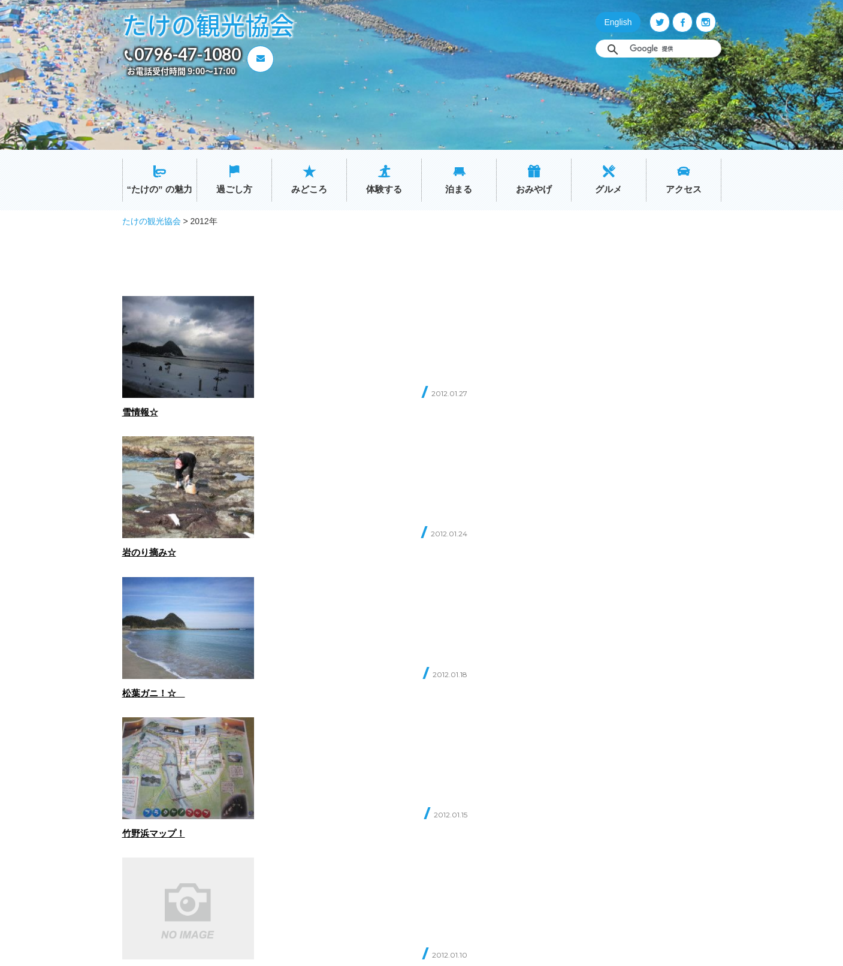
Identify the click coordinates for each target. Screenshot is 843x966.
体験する (384, 189)
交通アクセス (387, 796)
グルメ (608, 189)
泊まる (458, 189)
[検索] (672, 48)
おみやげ (534, 189)
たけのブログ (387, 835)
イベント (379, 815)
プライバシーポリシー (403, 855)
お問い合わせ (185, 842)
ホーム (282, 776)
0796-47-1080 (187, 54)
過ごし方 (234, 189)
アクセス (684, 189)
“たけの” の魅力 (159, 189)
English (618, 22)
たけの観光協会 (208, 24)
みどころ (309, 189)
